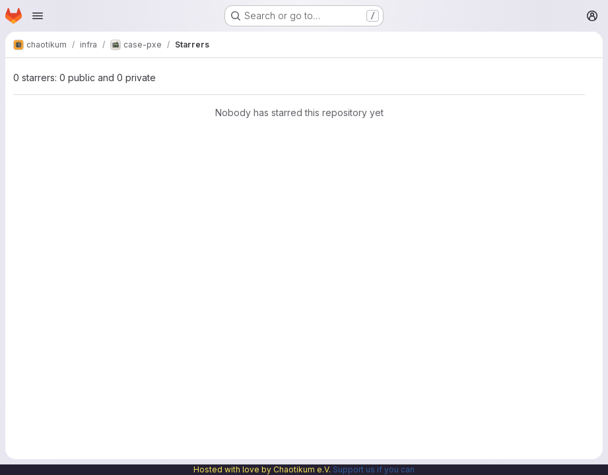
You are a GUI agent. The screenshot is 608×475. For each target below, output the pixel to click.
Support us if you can (374, 469)
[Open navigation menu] (37, 15)
